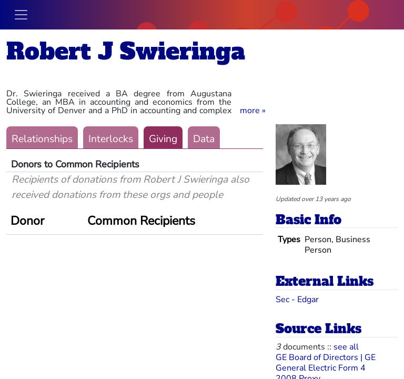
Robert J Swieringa (125, 51)
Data (204, 139)
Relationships (42, 139)
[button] (253, 110)
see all (346, 347)
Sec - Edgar (297, 299)
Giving (163, 139)
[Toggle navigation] (21, 14)
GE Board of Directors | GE (326, 357)
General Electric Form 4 (321, 368)
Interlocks (110, 139)
